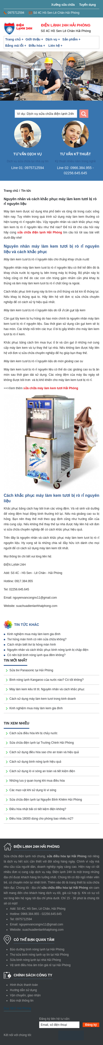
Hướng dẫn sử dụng (23, 990)
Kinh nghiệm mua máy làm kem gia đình (33, 634)
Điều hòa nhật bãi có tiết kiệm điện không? (37, 809)
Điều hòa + (37, 45)
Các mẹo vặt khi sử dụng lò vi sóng (32, 790)
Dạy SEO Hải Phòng (17, 1008)
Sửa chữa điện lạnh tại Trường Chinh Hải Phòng (41, 742)
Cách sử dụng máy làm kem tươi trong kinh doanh (42, 698)
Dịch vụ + (53, 39)
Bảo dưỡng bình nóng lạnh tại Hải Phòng (37, 949)
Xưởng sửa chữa (63, 4)
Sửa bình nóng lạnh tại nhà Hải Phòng (35, 960)
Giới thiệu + (34, 39)
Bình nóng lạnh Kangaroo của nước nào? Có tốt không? (46, 680)
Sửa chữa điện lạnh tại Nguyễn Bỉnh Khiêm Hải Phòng (45, 799)
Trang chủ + (14, 39)
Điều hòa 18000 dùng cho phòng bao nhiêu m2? (41, 818)
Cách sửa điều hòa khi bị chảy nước (33, 733)
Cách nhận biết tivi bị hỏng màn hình (31, 644)
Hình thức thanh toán (24, 985)
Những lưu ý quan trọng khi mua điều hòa (37, 780)
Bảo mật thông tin (22, 1000)
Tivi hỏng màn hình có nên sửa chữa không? (37, 639)
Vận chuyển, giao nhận (25, 995)
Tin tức (26, 190)
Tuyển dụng (87, 4)
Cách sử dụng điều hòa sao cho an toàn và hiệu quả (44, 752)
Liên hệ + (55, 45)
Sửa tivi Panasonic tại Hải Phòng (31, 670)
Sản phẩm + (71, 39)
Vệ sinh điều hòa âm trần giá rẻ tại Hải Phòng (40, 965)
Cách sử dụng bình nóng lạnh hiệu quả (35, 761)
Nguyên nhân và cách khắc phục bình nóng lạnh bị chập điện (47, 650)
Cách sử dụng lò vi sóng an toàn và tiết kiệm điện (42, 771)
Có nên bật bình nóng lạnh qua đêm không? (36, 655)
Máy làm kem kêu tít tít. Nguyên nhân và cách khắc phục (46, 689)
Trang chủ (11, 190)
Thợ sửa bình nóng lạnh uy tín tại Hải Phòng (39, 954)
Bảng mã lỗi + (15, 45)
